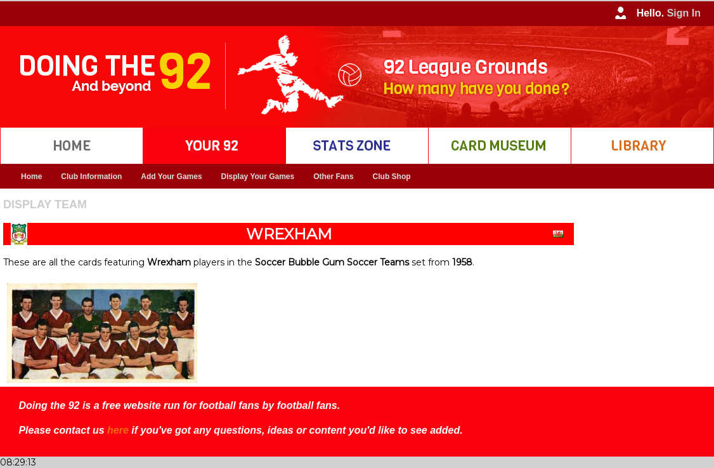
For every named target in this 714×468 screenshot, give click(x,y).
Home (31, 176)
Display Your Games (258, 176)
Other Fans (333, 176)
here (118, 430)
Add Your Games (171, 176)
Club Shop (392, 176)
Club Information (91, 176)
